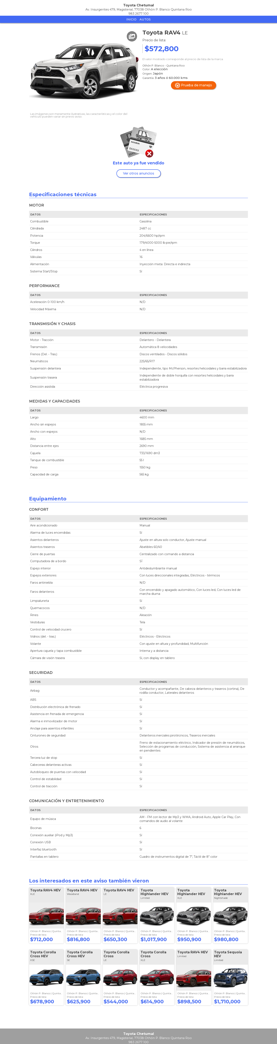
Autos (145, 19)
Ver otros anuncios (138, 173)
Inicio (131, 19)
